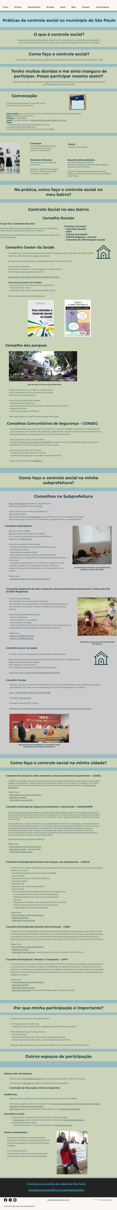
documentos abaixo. (35, 296)
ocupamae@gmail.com (58, 1200)
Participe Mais (81, 1104)
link (40, 506)
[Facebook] (5, 1200)
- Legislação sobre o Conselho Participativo (29, 579)
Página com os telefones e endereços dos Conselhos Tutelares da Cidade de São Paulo (50, 708)
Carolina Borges (106, 1200)
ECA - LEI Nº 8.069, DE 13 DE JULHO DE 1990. (30, 693)
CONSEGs (37, 461)
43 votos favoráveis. (63, 1125)
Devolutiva (14, 1109)
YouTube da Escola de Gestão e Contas (48, 120)
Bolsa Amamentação (70, 1109)
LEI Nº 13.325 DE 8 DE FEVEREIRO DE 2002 (40, 673)
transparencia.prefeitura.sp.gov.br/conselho (56, 1190)
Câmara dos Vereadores (62, 1104)
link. (57, 416)
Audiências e (15, 1079)
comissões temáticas (32, 1079)
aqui (22, 1143)
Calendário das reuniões (21, 800)
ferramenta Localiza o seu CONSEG (34, 442)
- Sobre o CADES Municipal (21, 636)
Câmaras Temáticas (21, 990)
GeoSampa (36, 517)
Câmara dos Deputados (31, 1106)
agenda (27, 1083)
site (35, 256)
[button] (102, 7)
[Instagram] (10, 1200)
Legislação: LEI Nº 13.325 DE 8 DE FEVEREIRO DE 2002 (33, 277)
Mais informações (17, 503)
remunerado (25, 698)
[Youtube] (15, 1200)
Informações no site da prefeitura (25, 795)
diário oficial (26, 539)
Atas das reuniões (17, 797)
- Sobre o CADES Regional (21, 638)
